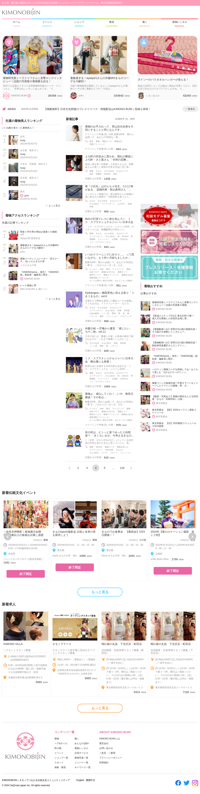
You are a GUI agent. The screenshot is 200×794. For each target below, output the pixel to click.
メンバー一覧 (81, 762)
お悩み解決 (94, 313)
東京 (22, 191)
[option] (25, 540)
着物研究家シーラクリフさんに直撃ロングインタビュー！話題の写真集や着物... (175, 304)
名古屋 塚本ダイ (29, 150)
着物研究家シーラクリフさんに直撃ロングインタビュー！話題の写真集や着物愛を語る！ (32, 79)
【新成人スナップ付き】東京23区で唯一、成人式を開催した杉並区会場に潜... (174, 317)
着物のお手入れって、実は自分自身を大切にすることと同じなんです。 (109, 128)
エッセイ (93, 269)
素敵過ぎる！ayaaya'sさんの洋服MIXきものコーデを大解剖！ (99, 79)
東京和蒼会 (161, 403)
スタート (114, 453)
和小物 (57, 748)
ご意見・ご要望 (107, 753)
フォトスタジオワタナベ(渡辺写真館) (22, 559)
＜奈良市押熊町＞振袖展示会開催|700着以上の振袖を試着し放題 (23, 533)
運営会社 (103, 743)
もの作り (121, 204)
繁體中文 (90, 780)
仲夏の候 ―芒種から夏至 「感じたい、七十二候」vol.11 (108, 330)
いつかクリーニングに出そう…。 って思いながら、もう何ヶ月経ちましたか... (109, 256)
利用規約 (103, 762)
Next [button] (192, 536)
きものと (120, 450)
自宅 (22, 136)
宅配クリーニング (97, 144)
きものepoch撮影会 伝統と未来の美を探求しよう (74, 533)
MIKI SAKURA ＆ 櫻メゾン (34, 289)
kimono (107, 174)
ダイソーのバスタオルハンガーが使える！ (163, 79)
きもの (99, 171)
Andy (22, 140)
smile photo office (160, 559)
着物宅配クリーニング (99, 278)
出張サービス (81, 753)
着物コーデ (107, 141)
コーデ (104, 453)
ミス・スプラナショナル (100, 242)
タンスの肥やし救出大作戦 (100, 281)
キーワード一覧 (83, 767)
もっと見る (54, 205)
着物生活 (118, 141)
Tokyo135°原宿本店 (30, 238)
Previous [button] (7, 536)
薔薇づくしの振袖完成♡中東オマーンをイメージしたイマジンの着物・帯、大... (175, 384)
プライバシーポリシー (110, 757)
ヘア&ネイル (60, 743)
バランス (93, 316)
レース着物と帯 (28, 285)
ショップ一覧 (61, 757)
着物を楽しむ (122, 447)
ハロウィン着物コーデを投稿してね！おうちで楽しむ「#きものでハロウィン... (175, 371)
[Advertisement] (169, 141)
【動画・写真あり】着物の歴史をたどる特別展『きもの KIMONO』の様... (175, 398)
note (101, 269)
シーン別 (105, 313)
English (80, 780)
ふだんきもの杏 (28, 265)
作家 (91, 207)
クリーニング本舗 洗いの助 (99, 149)
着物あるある (127, 275)
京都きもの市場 (93, 178)
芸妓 (115, 174)
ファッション (103, 239)
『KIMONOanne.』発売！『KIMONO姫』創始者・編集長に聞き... (39, 273)
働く (77, 738)
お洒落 (115, 239)
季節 (114, 313)
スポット (59, 762)
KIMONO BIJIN (32, 278)
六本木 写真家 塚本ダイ (34, 164)
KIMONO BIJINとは (109, 738)
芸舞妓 (99, 174)
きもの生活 (109, 171)
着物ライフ (122, 272)
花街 (91, 174)
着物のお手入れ (108, 272)
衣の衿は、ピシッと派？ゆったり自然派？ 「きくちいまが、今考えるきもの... (109, 434)
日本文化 (124, 239)
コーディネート (108, 204)
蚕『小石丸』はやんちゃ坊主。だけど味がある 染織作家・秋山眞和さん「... (109, 188)
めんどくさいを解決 (123, 281)
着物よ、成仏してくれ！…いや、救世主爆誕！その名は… (109, 395)
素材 (101, 316)
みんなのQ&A (82, 743)
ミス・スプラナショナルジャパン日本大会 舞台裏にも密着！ (109, 360)
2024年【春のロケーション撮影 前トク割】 (172, 533)
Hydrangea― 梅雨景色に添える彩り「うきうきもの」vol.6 (109, 294)
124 (122, 467)
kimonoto (109, 450)
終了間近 (26, 574)
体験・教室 (60, 767)
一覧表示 (190, 109)
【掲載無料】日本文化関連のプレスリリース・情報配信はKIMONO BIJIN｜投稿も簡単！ (97, 109)
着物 (98, 141)
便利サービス (95, 275)
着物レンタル (81, 748)
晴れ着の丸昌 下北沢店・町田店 (122, 644)
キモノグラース (61, 644)
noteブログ (94, 272)
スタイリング (126, 316)
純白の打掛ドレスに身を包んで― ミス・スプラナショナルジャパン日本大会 (109, 220)
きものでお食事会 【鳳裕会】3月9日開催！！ (123, 533)
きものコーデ (122, 171)
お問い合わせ (106, 748)
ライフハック (118, 269)
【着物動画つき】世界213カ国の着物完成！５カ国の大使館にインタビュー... (174, 330)
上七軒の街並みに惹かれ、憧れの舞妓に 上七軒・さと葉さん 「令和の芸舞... (110, 158)
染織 (130, 204)
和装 (119, 310)
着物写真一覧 (81, 757)
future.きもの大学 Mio (64, 555)
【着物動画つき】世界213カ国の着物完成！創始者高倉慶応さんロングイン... (174, 344)
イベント (59, 753)
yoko (22, 251)
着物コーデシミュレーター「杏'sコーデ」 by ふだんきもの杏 (39, 260)
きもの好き (94, 204)
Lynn (26, 195)
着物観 (92, 239)
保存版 (127, 310)
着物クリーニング (111, 275)
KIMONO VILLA (13, 644)
